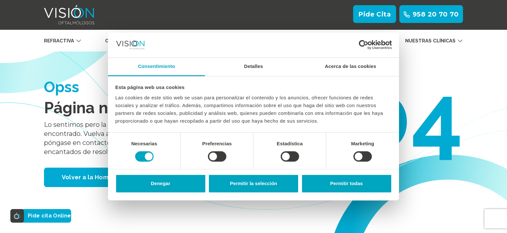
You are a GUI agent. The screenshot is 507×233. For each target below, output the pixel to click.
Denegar (160, 183)
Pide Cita (374, 14)
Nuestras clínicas (434, 41)
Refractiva (62, 41)
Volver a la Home (87, 177)
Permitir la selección (253, 183)
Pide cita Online (43, 216)
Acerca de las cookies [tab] (350, 66)
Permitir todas (346, 183)
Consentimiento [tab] (156, 66)
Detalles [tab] (253, 66)
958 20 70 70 (431, 14)
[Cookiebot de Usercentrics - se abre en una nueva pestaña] (363, 45)
